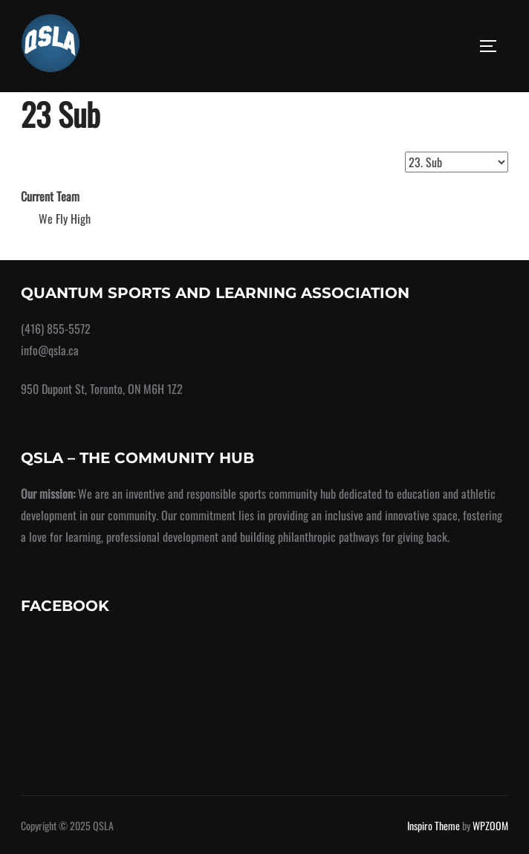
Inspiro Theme (433, 825)
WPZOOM (490, 825)
